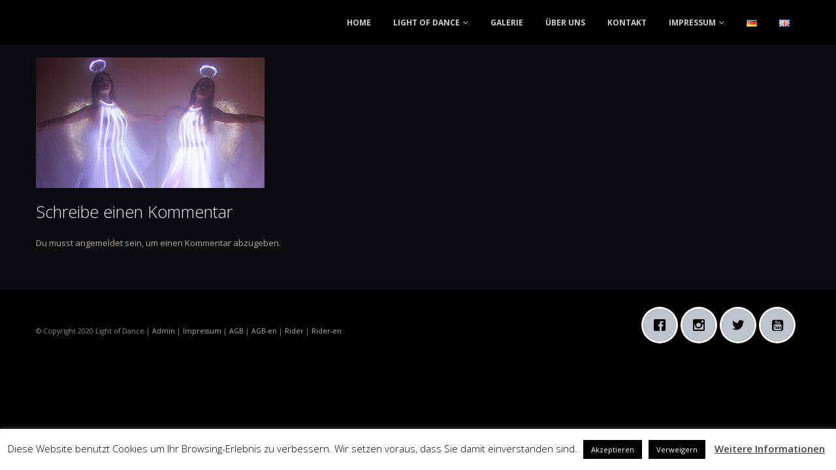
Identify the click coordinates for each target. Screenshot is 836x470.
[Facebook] (663, 325)
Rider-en (327, 331)
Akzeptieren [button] (612, 449)
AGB (236, 331)
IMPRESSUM (692, 22)
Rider (294, 331)
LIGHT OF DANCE (426, 22)
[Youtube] (780, 325)
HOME (359, 22)
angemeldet (99, 243)
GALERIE (506, 22)
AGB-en (264, 331)
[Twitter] (741, 325)
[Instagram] (702, 325)
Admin (163, 331)
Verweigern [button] (677, 449)
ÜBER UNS (565, 22)
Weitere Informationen (770, 448)
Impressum (202, 331)
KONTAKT (627, 22)
